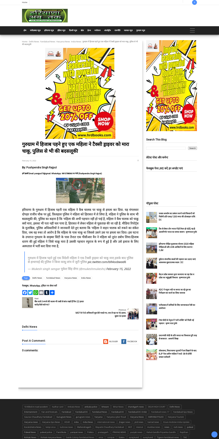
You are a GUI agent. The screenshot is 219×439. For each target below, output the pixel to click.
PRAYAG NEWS (119, 421)
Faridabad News (47, 41)
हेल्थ (89, 30)
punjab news (136, 421)
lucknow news (66, 415)
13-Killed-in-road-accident (36, 395)
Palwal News (30, 421)
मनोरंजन (97, 30)
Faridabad (66, 400)
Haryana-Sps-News (51, 410)
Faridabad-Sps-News (183, 400)
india (76, 410)
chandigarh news (136, 395)
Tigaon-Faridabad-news (168, 426)
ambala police (90, 395)
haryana (99, 405)
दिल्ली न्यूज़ (73, 30)
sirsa (101, 426)
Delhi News (34, 41)
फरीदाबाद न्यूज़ (35, 30)
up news (28, 431)
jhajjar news (124, 410)
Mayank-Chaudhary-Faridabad (110, 415)
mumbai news (153, 415)
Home (24, 2)
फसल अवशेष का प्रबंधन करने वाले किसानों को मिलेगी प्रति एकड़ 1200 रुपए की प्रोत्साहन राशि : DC (177, 216)
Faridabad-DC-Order (137, 400)
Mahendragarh (84, 415)
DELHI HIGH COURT (156, 395)
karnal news (153, 410)
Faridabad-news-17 (160, 400)
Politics (90, 421)
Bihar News (118, 395)
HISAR (67, 410)
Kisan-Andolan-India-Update (176, 410)
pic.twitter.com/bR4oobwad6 (107, 262)
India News (76, 41)
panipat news (76, 421)
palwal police (46, 421)
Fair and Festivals (49, 400)
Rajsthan (184, 421)
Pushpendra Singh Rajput (41, 167)
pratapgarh (103, 421)
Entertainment (30, 400)
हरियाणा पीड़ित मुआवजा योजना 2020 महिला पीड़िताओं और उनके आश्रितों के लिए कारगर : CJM (176, 247)
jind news (139, 410)
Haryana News (63, 41)
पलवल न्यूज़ (128, 30)
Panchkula (61, 421)
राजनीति (117, 30)
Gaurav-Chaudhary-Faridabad (38, 405)
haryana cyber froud (116, 405)
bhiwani (105, 395)
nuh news (178, 415)
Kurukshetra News (32, 415)
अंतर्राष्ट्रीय (107, 30)
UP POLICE (41, 431)
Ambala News (74, 395)
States (122, 426)
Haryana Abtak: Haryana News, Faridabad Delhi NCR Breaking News (51, 436)
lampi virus (51, 415)
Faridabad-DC (117, 400)
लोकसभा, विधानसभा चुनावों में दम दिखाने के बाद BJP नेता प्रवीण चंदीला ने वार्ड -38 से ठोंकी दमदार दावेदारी (177, 353)
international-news (106, 410)
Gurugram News (63, 405)
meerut (139, 415)
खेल (82, 30)
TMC (185, 426)
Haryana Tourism (176, 405)
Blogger (113, 330)
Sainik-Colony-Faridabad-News (80, 426)
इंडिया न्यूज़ (61, 30)
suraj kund (134, 426)
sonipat (110, 426)
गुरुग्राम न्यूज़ (140, 30)
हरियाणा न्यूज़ (49, 30)
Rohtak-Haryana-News (51, 426)
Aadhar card (57, 395)
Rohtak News (30, 426)
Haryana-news (31, 410)
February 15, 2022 (118, 269)
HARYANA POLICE (156, 405)
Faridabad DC (81, 400)
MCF (130, 415)
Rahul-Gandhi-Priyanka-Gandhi (161, 421)
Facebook (132, 330)
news (166, 415)
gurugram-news (83, 405)
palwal (190, 415)
